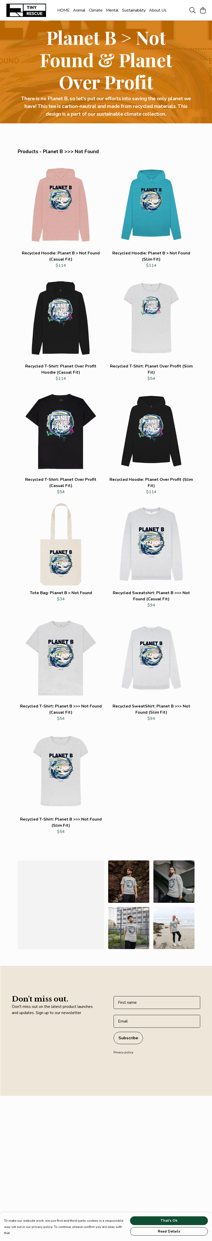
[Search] (192, 10)
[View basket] (203, 10)
